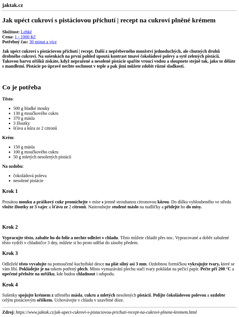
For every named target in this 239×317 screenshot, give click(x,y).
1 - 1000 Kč (25, 36)
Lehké (26, 32)
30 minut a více (43, 41)
